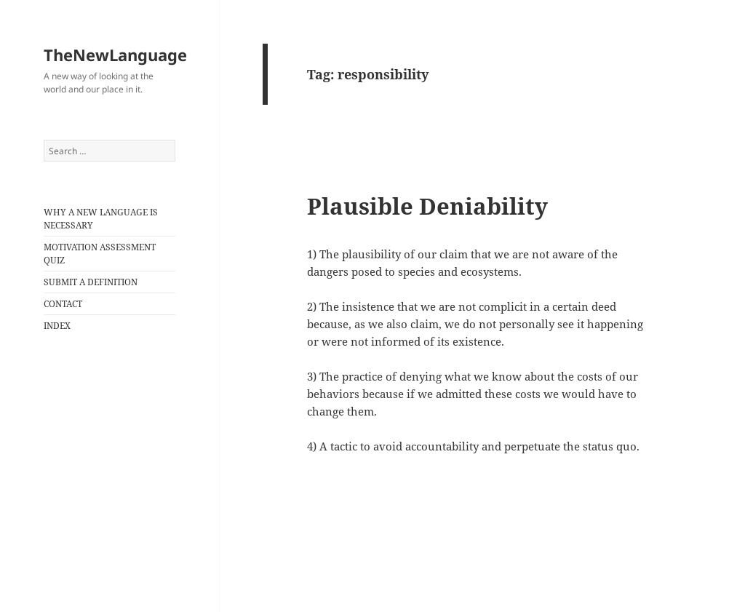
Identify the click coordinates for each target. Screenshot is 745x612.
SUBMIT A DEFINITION (91, 282)
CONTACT (63, 304)
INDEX (57, 325)
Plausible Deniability (427, 206)
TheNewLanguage (115, 54)
